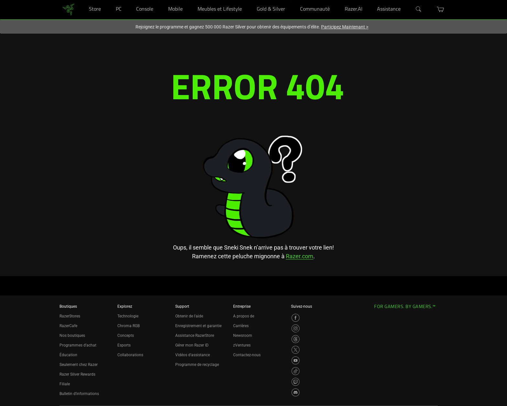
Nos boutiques (72, 335)
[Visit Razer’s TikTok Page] (295, 371)
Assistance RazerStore (194, 335)
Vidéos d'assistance (192, 355)
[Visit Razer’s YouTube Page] (295, 360)
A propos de (243, 316)
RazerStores (69, 316)
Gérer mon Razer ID (192, 345)
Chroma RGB (128, 326)
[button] (440, 9)
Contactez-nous (247, 355)
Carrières (241, 326)
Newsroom (242, 335)
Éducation (68, 355)
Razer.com (299, 256)
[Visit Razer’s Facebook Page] (295, 317)
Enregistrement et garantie (198, 326)
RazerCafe (68, 326)
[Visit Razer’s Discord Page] (295, 392)
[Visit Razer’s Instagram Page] (295, 328)
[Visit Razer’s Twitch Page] (295, 381)
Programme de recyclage (197, 364)
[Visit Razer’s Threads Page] (295, 339)
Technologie (127, 316)
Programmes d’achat (77, 345)
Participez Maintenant (345, 26)
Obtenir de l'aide (189, 316)
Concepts (125, 335)
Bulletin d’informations (79, 393)
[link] (68, 9)
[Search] (418, 9)
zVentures (242, 345)
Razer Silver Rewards (77, 374)
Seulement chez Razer (78, 364)
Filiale (64, 384)
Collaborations (130, 355)
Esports (124, 345)
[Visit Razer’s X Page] (295, 349)
